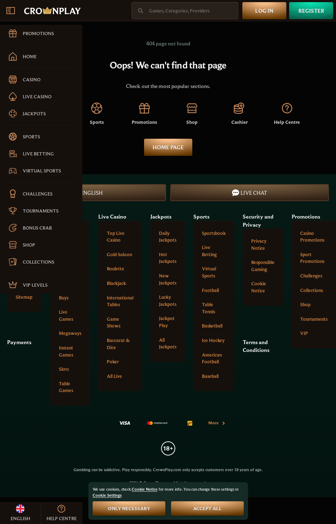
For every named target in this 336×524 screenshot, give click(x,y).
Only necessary (129, 508)
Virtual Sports (209, 272)
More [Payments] (217, 422)
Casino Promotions (312, 236)
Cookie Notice (258, 287)
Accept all (207, 508)
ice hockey (213, 340)
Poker (113, 361)
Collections (311, 290)
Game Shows (113, 322)
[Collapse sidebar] (10, 10)
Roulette (115, 268)
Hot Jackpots (167, 258)
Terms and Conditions (256, 345)
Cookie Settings (107, 495)
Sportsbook (214, 233)
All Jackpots (167, 343)
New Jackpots (167, 279)
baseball (210, 376)
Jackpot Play (167, 322)
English (87, 192)
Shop (305, 304)
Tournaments (313, 319)
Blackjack (116, 283)
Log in (264, 10)
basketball (212, 325)
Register (311, 10)
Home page (168, 147)
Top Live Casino (116, 236)
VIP (304, 333)
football (210, 290)
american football (212, 358)
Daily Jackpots (167, 236)
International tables (120, 301)
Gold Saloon (119, 254)
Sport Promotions (312, 258)
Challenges (311, 275)
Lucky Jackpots (167, 300)
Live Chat (249, 192)
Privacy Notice (258, 244)
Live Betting (209, 251)
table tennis (208, 308)
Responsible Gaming (263, 265)
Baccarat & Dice (118, 344)
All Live (114, 376)
